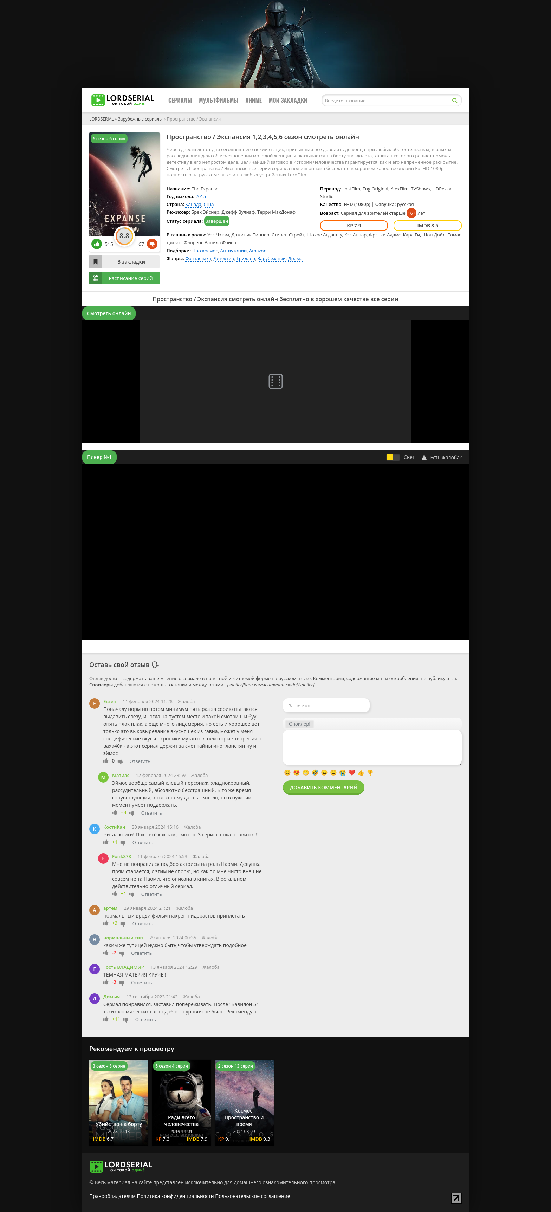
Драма (295, 258)
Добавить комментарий (323, 787)
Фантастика (198, 258)
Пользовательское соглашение (252, 1196)
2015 (200, 196)
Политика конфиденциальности (175, 1196)
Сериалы (180, 100)
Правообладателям (112, 1196)
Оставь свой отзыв (119, 664)
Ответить (140, 761)
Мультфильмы (218, 100)
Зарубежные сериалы (140, 119)
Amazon (257, 250)
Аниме (254, 100)
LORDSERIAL (101, 119)
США (209, 204)
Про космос (205, 250)
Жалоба (186, 701)
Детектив (224, 258)
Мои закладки (288, 100)
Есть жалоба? (442, 457)
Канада (193, 204)
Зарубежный (272, 258)
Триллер (245, 258)
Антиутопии (233, 250)
